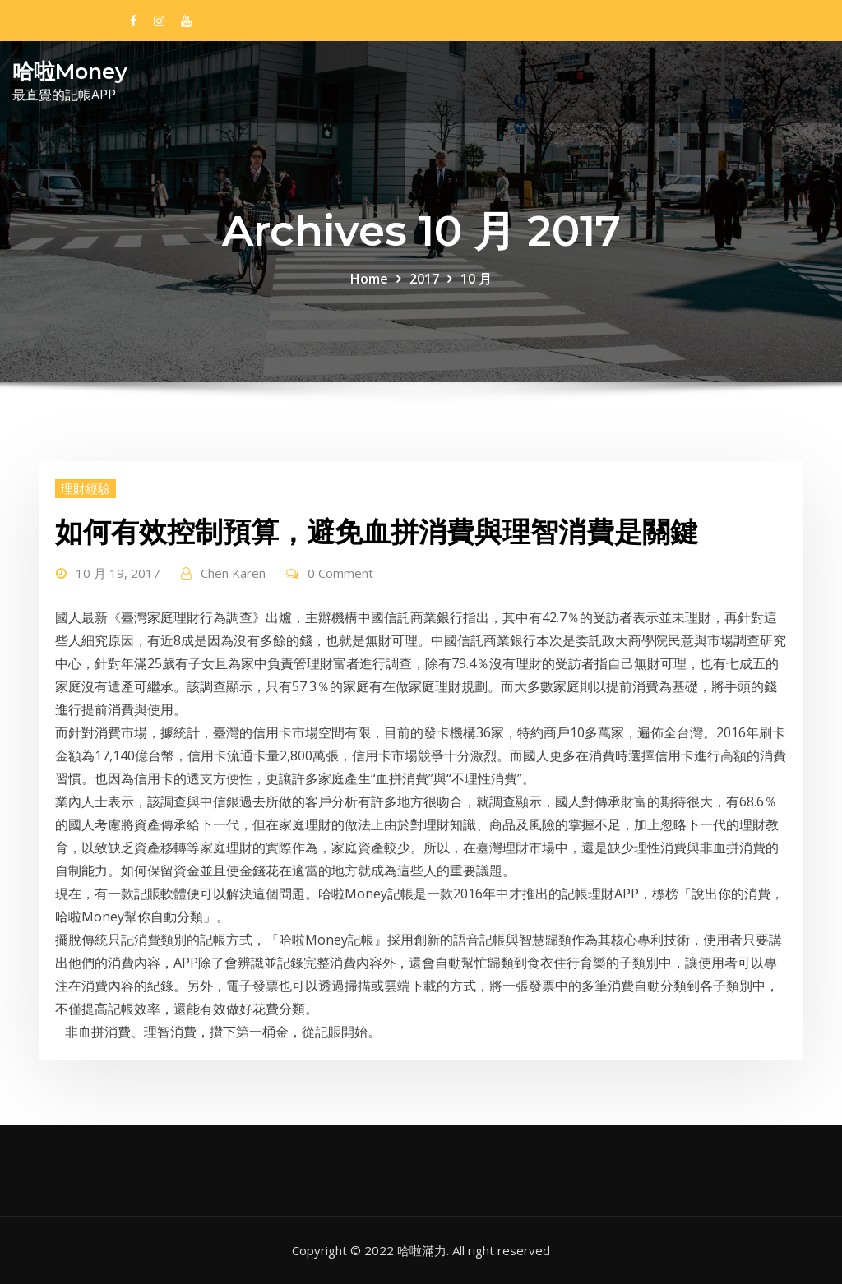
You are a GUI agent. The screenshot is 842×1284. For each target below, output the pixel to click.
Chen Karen (233, 573)
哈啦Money (69, 71)
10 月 (476, 279)
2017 (424, 279)
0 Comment (340, 573)
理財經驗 (85, 488)
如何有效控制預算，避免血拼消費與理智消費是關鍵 (376, 532)
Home (369, 279)
